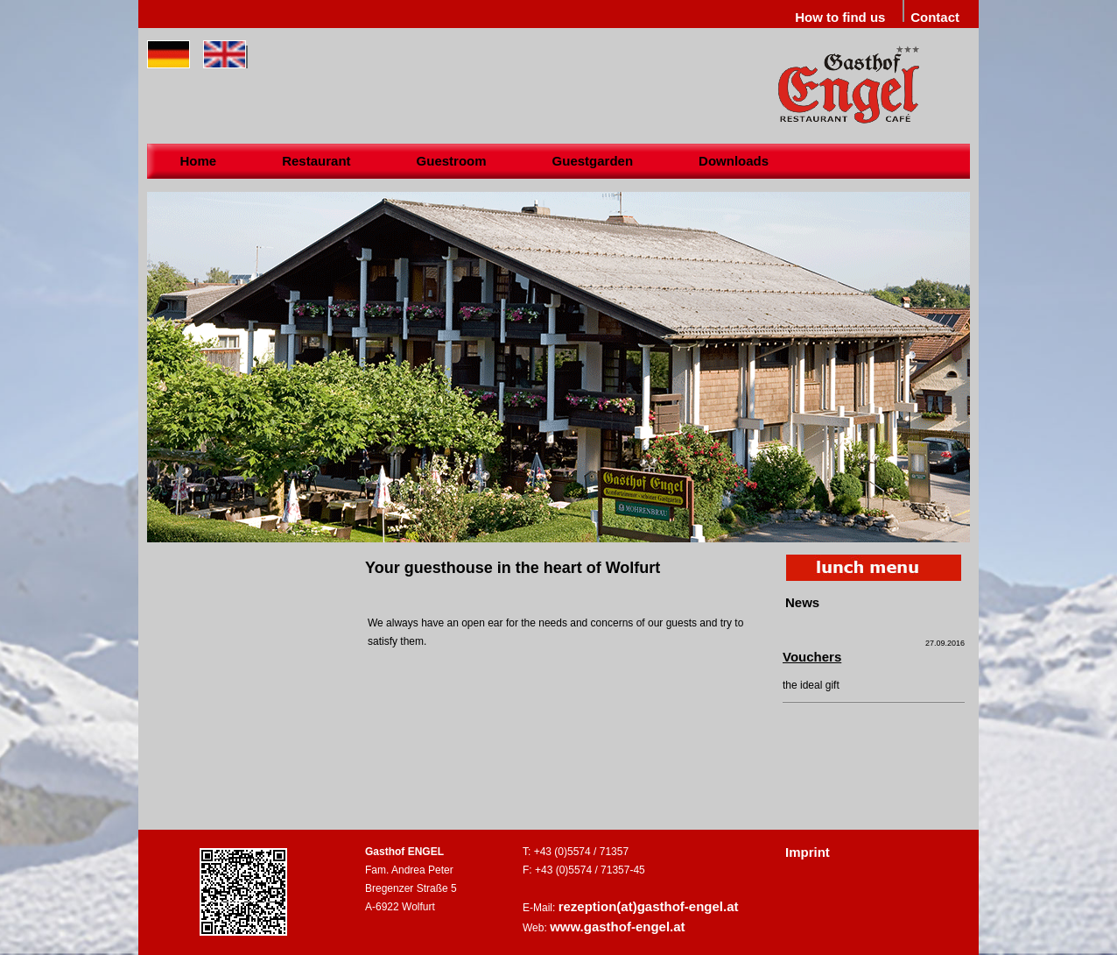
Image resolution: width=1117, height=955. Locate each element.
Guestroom (452, 160)
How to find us (840, 17)
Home (198, 160)
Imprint (807, 852)
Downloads (734, 160)
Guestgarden (593, 160)
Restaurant (316, 160)
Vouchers (812, 656)
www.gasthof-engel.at (617, 926)
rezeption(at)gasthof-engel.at (648, 906)
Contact (934, 17)
